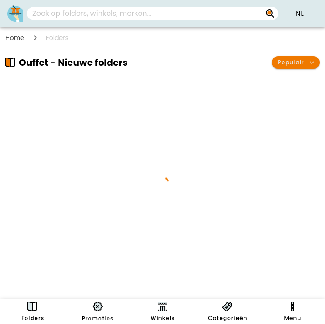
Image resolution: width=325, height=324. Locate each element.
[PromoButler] (15, 13)
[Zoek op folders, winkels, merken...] (145, 13)
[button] (299, 13)
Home (14, 37)
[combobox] (152, 13)
